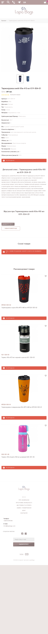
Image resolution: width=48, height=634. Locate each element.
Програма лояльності (24, 502)
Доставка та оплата (24, 505)
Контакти (24, 513)
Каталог (4, 20)
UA (24, 2)
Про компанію (24, 500)
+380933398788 (7, 520)
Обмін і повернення (24, 508)
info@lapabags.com (9, 526)
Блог (24, 510)
